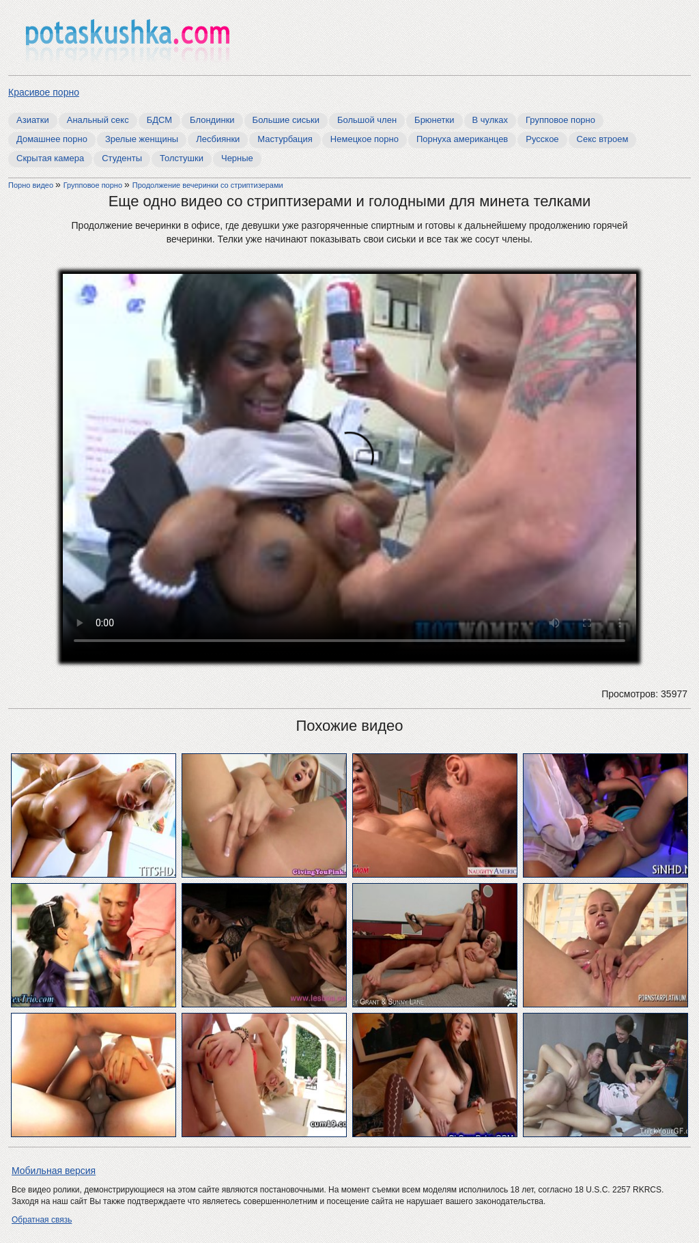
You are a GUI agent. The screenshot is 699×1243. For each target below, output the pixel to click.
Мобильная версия (54, 1170)
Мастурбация (285, 139)
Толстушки (181, 158)
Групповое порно (560, 120)
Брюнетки (434, 120)
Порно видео (31, 185)
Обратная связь (42, 1220)
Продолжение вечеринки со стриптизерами (207, 185)
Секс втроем (603, 139)
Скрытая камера (50, 158)
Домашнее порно (51, 139)
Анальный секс (98, 120)
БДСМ (159, 120)
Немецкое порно (364, 139)
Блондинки (212, 120)
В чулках (490, 120)
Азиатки (32, 120)
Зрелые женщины (141, 139)
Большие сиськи (286, 120)
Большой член (367, 120)
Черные (237, 158)
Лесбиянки (218, 139)
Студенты (122, 158)
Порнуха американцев (462, 139)
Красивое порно (43, 92)
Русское (542, 139)
